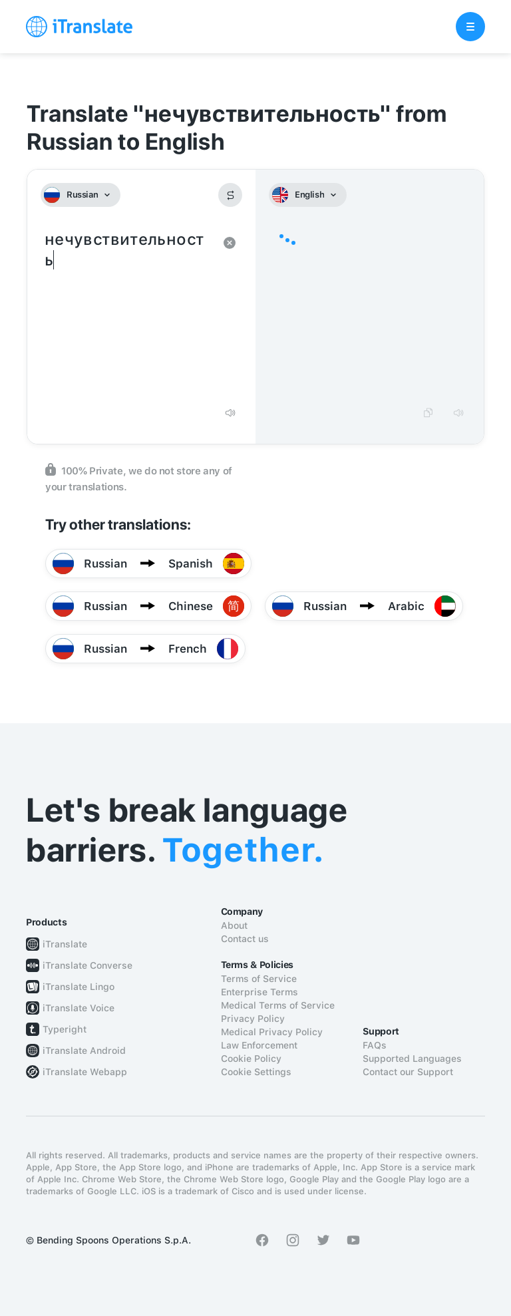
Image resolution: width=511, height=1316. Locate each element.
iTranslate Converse (87, 965)
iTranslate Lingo (78, 986)
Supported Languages (412, 1058)
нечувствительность (128, 313)
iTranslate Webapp (85, 1072)
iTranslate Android (84, 1050)
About (234, 925)
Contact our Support (408, 1072)
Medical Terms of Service (278, 1005)
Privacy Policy (253, 1018)
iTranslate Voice (78, 1008)
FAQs (375, 1045)
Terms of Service (259, 978)
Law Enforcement (259, 1045)
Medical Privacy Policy (272, 1032)
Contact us (245, 938)
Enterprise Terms (259, 992)
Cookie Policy (251, 1058)
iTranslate (65, 944)
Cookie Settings (256, 1072)
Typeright (64, 1029)
